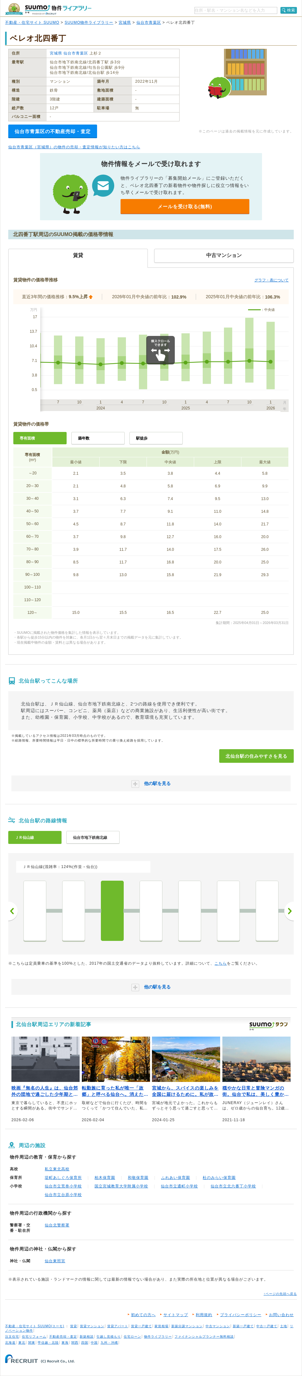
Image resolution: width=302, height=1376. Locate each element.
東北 (21, 1342)
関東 (31, 1342)
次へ (289, 911)
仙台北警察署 (57, 1225)
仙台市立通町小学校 (179, 1186)
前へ (13, 911)
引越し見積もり (108, 1336)
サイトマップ (175, 1315)
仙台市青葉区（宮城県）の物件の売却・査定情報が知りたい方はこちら (74, 147)
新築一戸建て (243, 1326)
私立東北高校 (57, 1169)
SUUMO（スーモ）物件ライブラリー (48, 9)
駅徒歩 (142, 438)
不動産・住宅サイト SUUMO (32, 22)
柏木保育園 (105, 1177)
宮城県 (125, 22)
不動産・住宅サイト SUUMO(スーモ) (34, 1326)
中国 (94, 1342)
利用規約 (204, 1315)
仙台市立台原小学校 (63, 1195)
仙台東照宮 (55, 1261)
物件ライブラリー (158, 1336)
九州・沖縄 (109, 1342)
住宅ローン (132, 1336)
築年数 (83, 438)
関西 (74, 1342)
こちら (220, 963)
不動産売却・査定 (63, 1336)
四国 (84, 1342)
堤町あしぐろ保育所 (63, 1177)
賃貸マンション (92, 1326)
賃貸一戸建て (141, 1326)
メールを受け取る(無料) (185, 206)
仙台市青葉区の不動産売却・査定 (53, 131)
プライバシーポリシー (240, 1315)
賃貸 (73, 1326)
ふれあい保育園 (175, 1177)
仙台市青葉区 (148, 22)
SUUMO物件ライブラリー (89, 22)
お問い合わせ (281, 1315)
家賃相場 (161, 1326)
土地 (283, 1326)
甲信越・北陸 (48, 1342)
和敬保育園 (138, 1177)
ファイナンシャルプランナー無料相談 (204, 1336)
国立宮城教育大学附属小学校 (121, 1186)
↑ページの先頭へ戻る (280, 1294)
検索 (291, 10)
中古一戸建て (266, 1326)
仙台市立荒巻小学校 (63, 1186)
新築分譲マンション (187, 1326)
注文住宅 (12, 1336)
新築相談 (87, 1336)
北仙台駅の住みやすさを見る (256, 756)
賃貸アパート (117, 1326)
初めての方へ (143, 1315)
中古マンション (218, 1326)
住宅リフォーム (34, 1336)
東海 (65, 1342)
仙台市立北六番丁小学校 (233, 1186)
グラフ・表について (271, 280)
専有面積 (27, 438)
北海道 (10, 1342)
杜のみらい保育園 (219, 1177)
